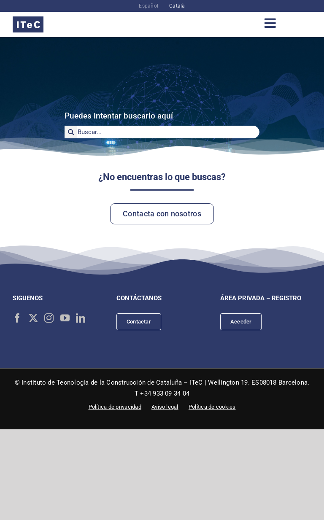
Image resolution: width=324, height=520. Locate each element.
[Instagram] (49, 318)
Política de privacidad (115, 407)
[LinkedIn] (80, 318)
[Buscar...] (162, 132)
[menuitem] (148, 6)
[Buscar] (71, 132)
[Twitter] (33, 318)
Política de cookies (212, 407)
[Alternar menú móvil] (271, 23)
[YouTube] (65, 318)
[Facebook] (17, 318)
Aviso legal (164, 407)
